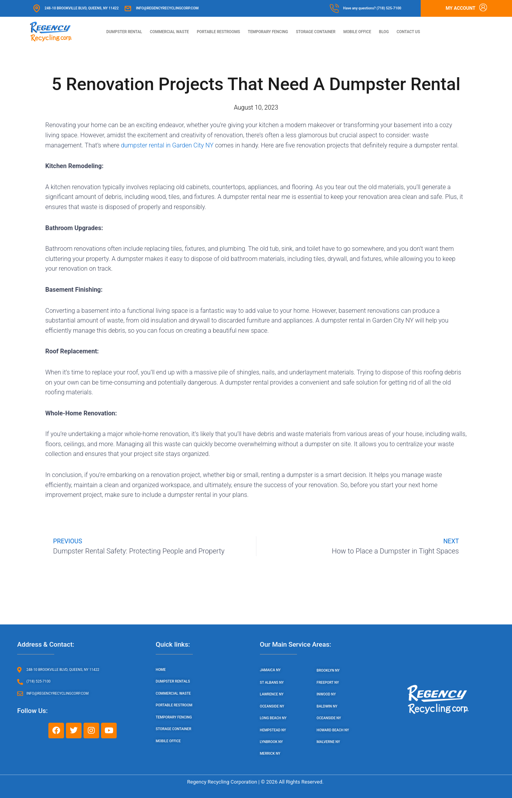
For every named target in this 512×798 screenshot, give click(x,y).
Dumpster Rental (124, 32)
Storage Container (316, 32)
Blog (384, 32)
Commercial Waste (169, 32)
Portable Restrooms (218, 32)
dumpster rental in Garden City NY (167, 145)
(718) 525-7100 (389, 8)
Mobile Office (357, 32)
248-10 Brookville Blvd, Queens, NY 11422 (81, 8)
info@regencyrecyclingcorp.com (167, 8)
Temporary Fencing (268, 32)
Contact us (408, 32)
